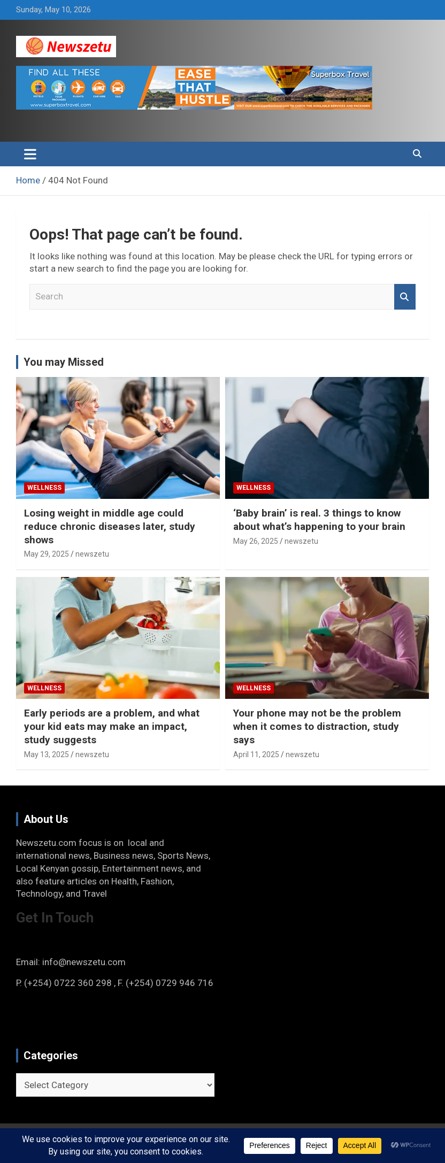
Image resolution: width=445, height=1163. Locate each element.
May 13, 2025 (46, 754)
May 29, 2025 (46, 554)
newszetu (92, 554)
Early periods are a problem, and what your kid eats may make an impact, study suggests (112, 726)
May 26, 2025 (255, 541)
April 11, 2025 (256, 754)
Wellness (44, 487)
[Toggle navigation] (30, 154)
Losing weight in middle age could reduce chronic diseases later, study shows (109, 526)
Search (405, 297)
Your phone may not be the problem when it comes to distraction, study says (317, 726)
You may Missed (64, 362)
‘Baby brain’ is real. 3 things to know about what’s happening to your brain (319, 520)
